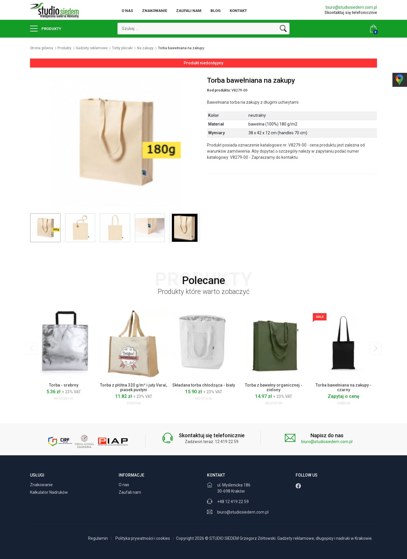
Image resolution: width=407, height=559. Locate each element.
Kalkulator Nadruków (49, 492)
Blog (215, 10)
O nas (127, 10)
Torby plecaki (122, 48)
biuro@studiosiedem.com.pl (351, 7)
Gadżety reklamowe (92, 48)
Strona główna (41, 48)
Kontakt (238, 10)
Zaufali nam (188, 10)
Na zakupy (145, 48)
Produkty (45, 28)
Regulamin (98, 538)
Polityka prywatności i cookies (142, 538)
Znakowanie (154, 10)
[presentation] (31, 348)
